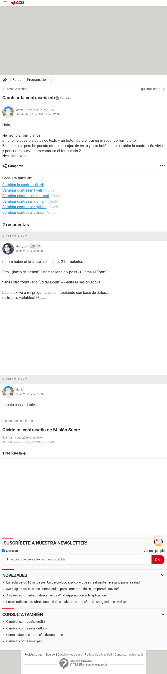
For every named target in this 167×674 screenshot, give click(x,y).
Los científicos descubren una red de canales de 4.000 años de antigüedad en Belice (66, 602)
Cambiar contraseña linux (23, 212)
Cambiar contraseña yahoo (24, 207)
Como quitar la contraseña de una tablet (35, 635)
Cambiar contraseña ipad (24, 641)
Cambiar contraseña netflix (25, 621)
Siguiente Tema (149, 89)
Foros (17, 79)
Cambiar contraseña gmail (24, 201)
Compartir (15, 166)
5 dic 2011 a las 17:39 (45, 114)
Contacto (120, 654)
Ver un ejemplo (154, 551)
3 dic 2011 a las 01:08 (30, 251)
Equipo (50, 654)
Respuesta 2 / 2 (14, 379)
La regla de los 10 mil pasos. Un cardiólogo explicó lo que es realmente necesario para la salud (73, 582)
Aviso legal (136, 654)
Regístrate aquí (34, 654)
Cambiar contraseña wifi (22, 190)
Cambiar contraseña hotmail (25, 196)
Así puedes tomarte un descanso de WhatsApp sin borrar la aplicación (56, 595)
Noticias (10, 551)
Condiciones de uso (70, 654)
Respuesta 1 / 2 (14, 236)
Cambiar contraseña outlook (26, 628)
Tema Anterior (17, 89)
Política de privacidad (98, 654)
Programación (37, 79)
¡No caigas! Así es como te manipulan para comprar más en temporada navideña (63, 589)
